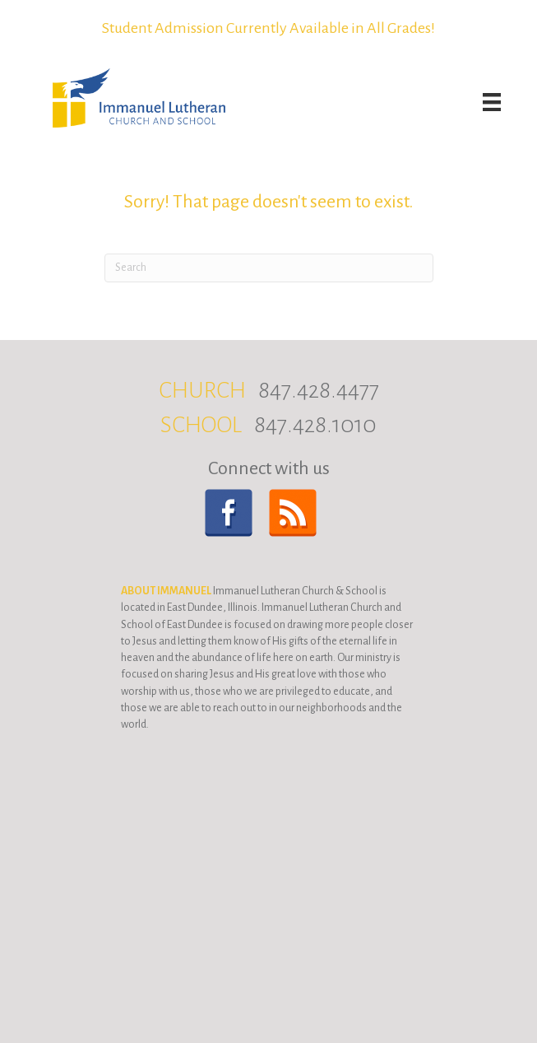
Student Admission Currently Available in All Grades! (268, 28)
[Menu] (491, 102)
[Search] (268, 268)
